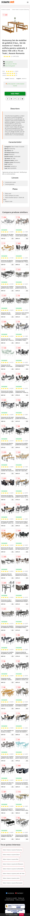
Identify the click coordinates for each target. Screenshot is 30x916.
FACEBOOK (10, 893)
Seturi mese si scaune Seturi (11, 854)
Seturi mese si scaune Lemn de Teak (13, 873)
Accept (22, 914)
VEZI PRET (15, 93)
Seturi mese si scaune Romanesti (12, 883)
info (13, 238)
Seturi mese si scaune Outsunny (20, 9)
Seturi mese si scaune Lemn (11, 878)
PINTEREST (19, 893)
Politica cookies (20, 900)
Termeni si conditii (11, 898)
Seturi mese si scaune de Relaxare (13, 864)
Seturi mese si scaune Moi (10, 859)
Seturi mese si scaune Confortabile (13, 869)
